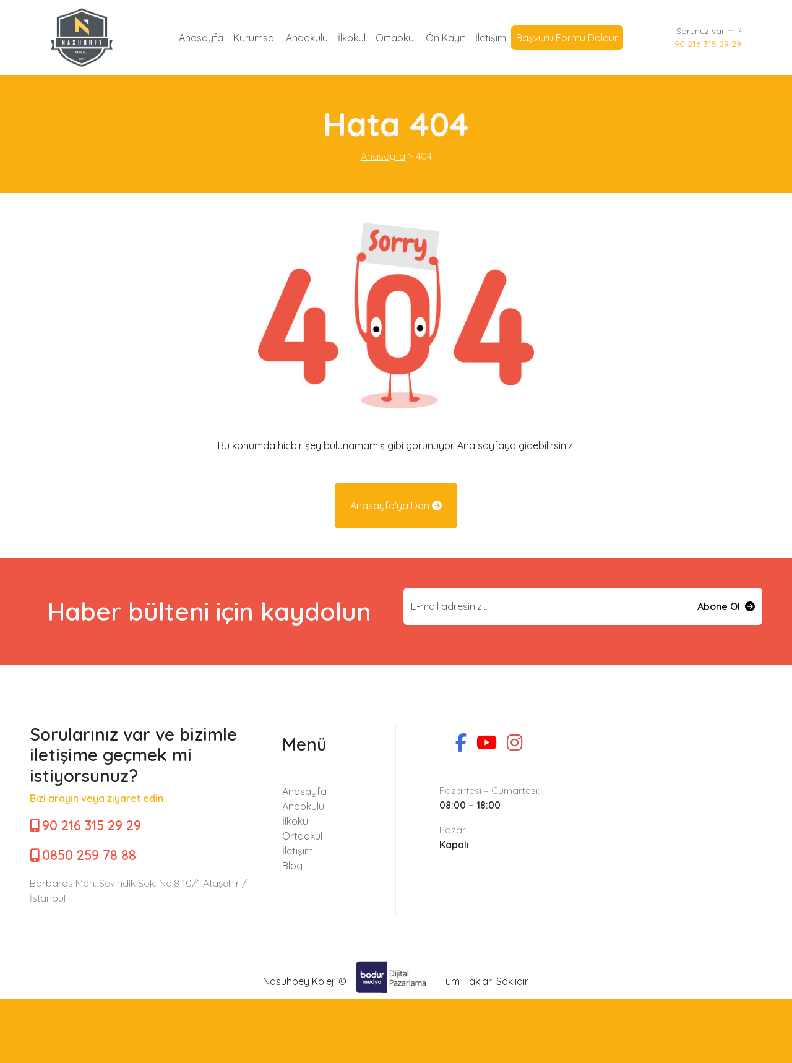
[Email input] (547, 606)
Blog (292, 865)
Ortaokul (396, 38)
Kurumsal (254, 38)
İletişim (490, 38)
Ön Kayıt (445, 38)
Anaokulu (307, 38)
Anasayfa (201, 38)
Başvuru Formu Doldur (567, 38)
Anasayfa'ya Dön (396, 505)
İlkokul (352, 38)
